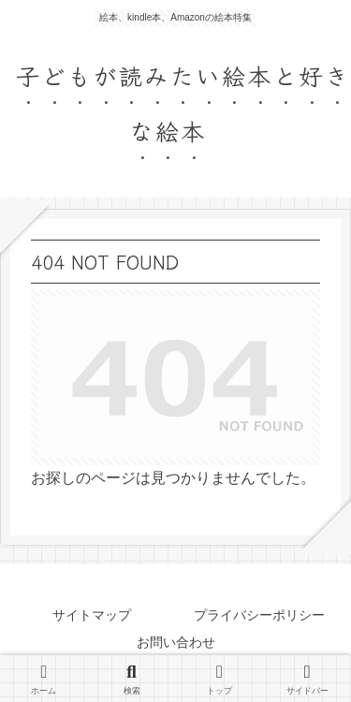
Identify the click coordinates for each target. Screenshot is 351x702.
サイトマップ (91, 614)
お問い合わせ (176, 642)
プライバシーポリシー (259, 614)
